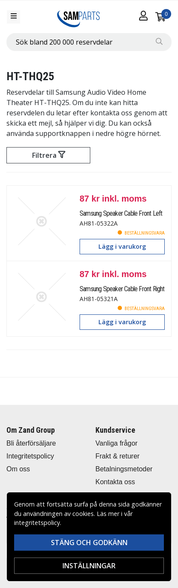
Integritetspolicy (30, 456)
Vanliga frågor (116, 443)
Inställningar (89, 565)
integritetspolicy (37, 523)
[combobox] (89, 42)
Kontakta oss (115, 481)
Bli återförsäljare (31, 443)
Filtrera (48, 155)
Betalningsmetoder (123, 469)
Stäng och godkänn (89, 542)
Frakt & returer (117, 456)
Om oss (18, 469)
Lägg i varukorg (122, 246)
